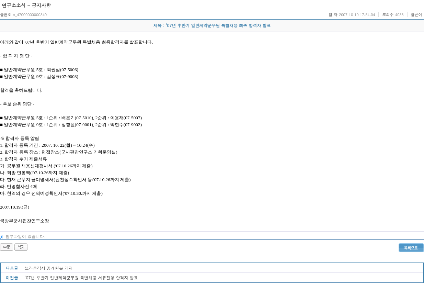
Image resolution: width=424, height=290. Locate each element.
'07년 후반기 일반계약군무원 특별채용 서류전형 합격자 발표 (81, 277)
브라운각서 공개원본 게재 (49, 268)
